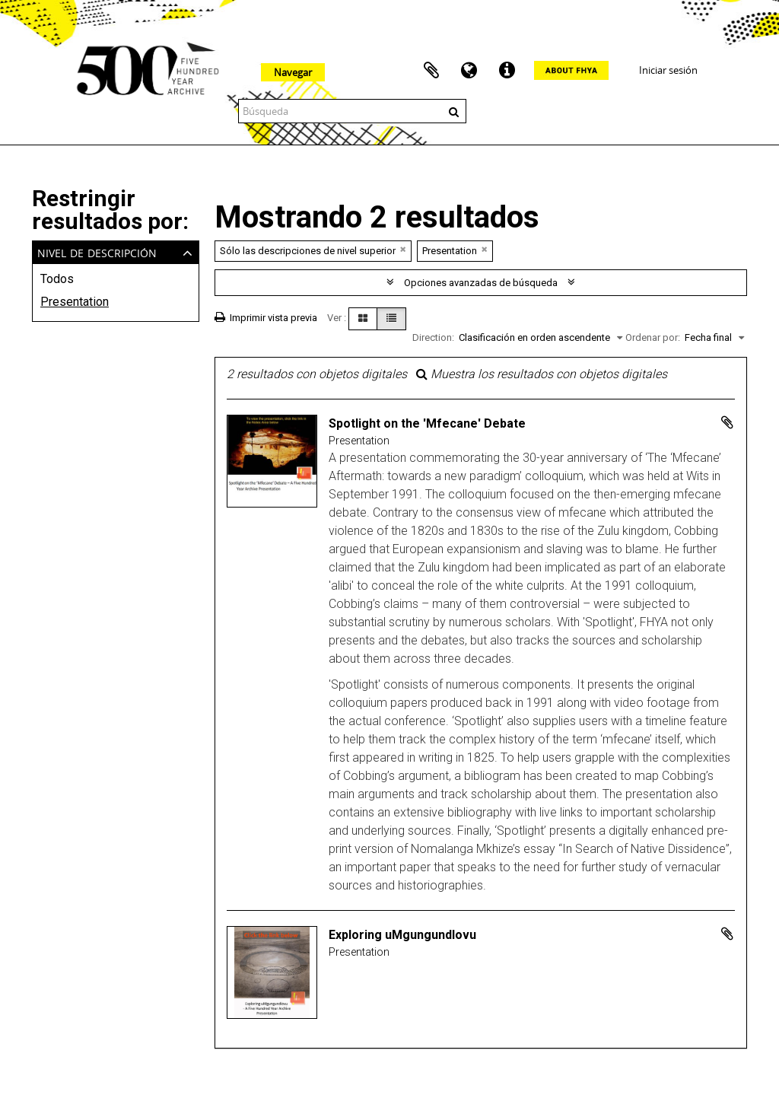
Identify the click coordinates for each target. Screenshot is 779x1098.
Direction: (433, 337)
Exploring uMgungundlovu (402, 935)
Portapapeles (431, 71)
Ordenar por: (652, 337)
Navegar (293, 72)
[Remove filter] (403, 249)
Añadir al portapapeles (727, 422)
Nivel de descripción (97, 251)
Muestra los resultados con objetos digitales (541, 374)
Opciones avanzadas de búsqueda (481, 282)
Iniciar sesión (668, 70)
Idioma (469, 71)
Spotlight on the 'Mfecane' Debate (427, 423)
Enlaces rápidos (507, 71)
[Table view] (391, 318)
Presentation (74, 301)
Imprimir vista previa (266, 317)
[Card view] (362, 318)
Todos (57, 279)
